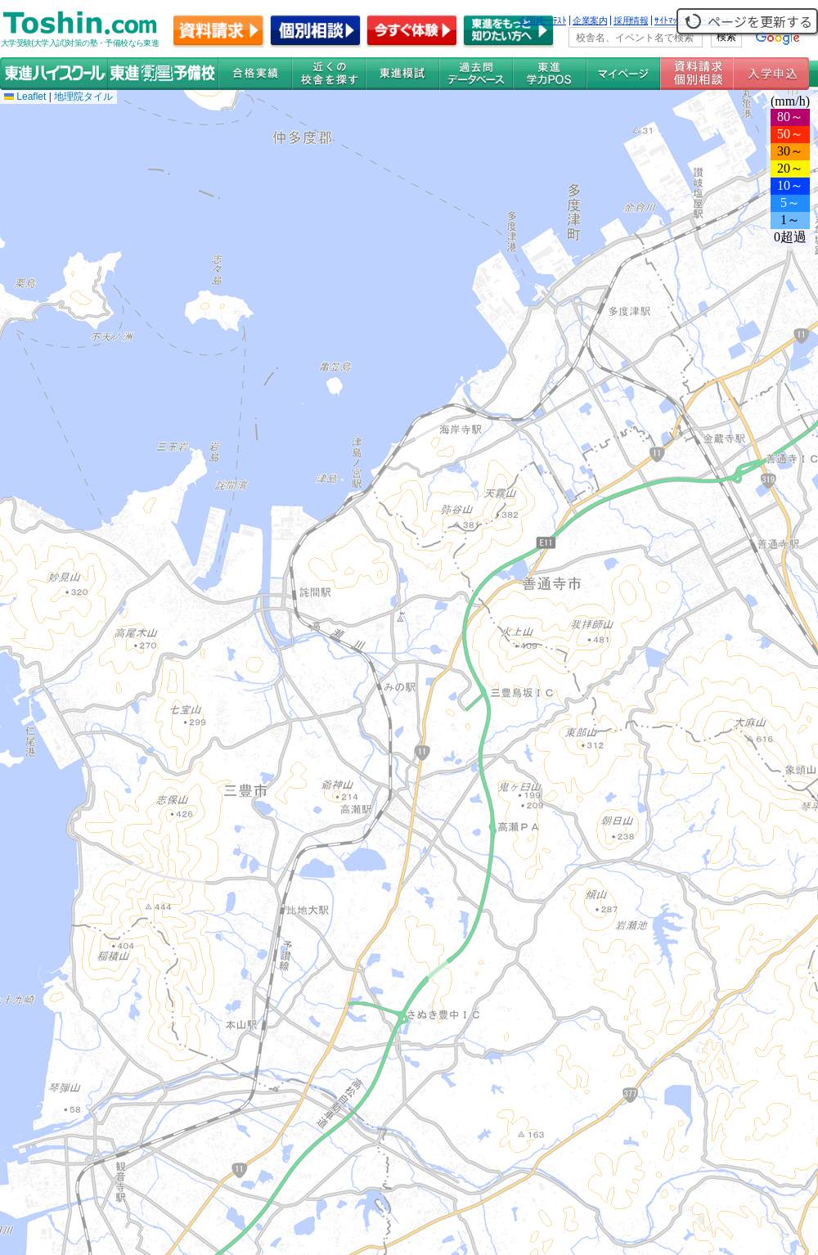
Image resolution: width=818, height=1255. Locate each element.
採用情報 (631, 20)
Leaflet (25, 96)
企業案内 (590, 20)
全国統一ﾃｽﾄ (543, 20)
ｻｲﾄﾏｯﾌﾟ (670, 20)
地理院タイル (83, 96)
